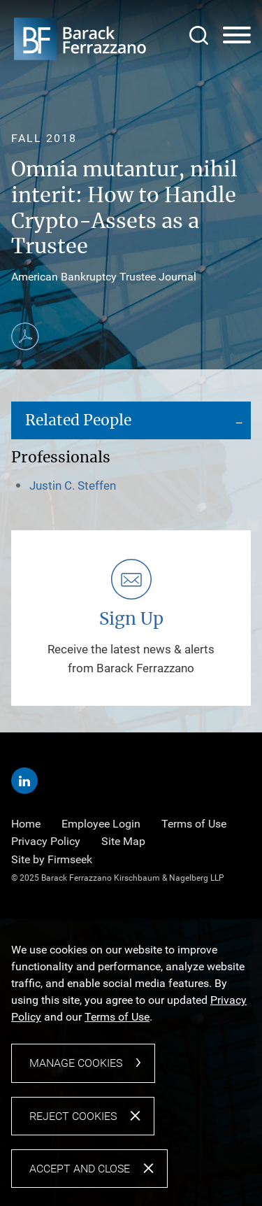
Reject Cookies (73, 1116)
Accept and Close (79, 1168)
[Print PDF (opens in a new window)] (25, 336)
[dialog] (131, 1062)
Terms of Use (193, 823)
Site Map (123, 841)
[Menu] (237, 35)
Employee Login (100, 823)
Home (26, 823)
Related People (78, 420)
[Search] (198, 35)
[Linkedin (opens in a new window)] (24, 780)
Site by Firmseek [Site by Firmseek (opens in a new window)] (51, 859)
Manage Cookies (75, 1063)
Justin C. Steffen (72, 485)
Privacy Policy (45, 841)
